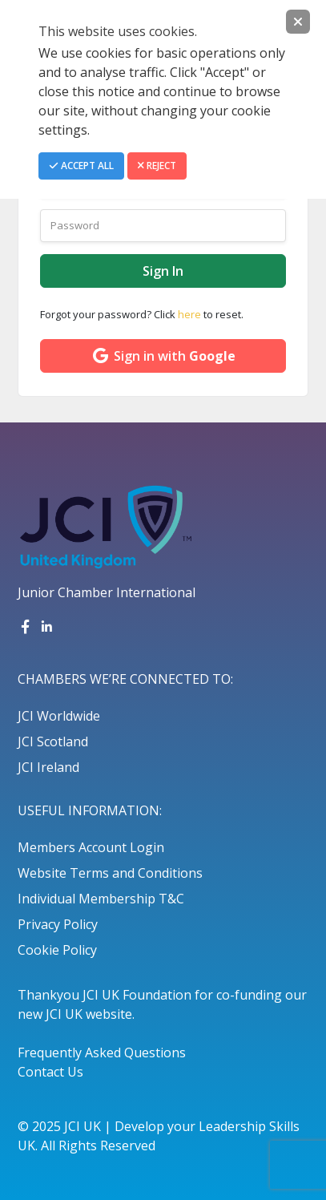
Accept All (81, 165)
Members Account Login (91, 847)
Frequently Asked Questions (102, 1052)
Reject (157, 165)
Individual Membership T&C (101, 898)
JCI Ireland (48, 767)
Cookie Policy (57, 950)
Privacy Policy (58, 924)
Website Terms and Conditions (110, 873)
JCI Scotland (53, 741)
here (189, 314)
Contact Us (50, 1072)
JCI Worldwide (59, 716)
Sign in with (163, 356)
